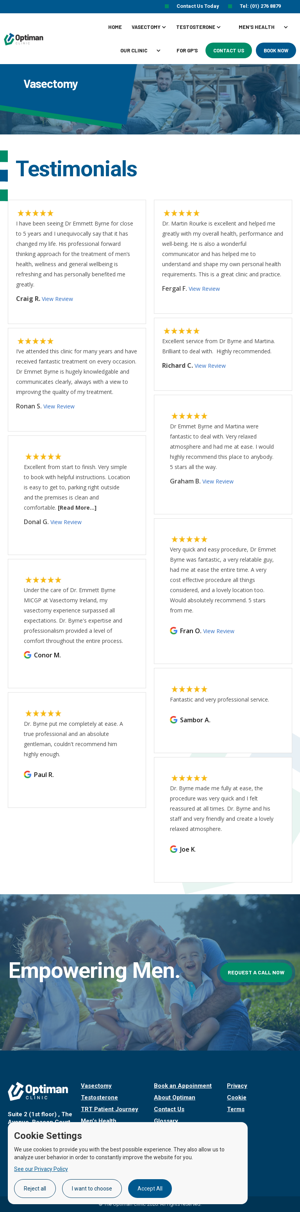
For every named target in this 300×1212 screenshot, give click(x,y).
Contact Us (228, 50)
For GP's (187, 50)
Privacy (237, 1085)
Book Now (276, 50)
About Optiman (174, 1097)
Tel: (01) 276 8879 (260, 6)
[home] (25, 38)
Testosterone (99, 1097)
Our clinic (133, 50)
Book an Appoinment (183, 1085)
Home (115, 27)
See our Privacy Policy (41, 1169)
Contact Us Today (198, 6)
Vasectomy (96, 1085)
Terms (236, 1109)
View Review (218, 631)
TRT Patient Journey (109, 1109)
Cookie (236, 1097)
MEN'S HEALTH (257, 27)
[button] (152, 27)
